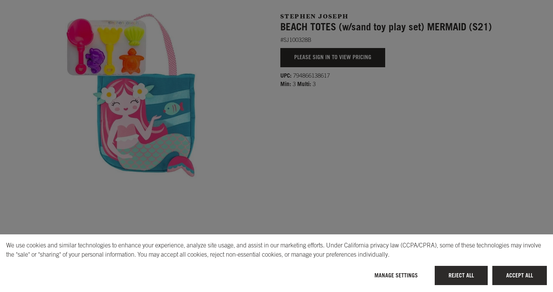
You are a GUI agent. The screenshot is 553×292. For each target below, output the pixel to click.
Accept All (519, 275)
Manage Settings (396, 275)
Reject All (461, 275)
